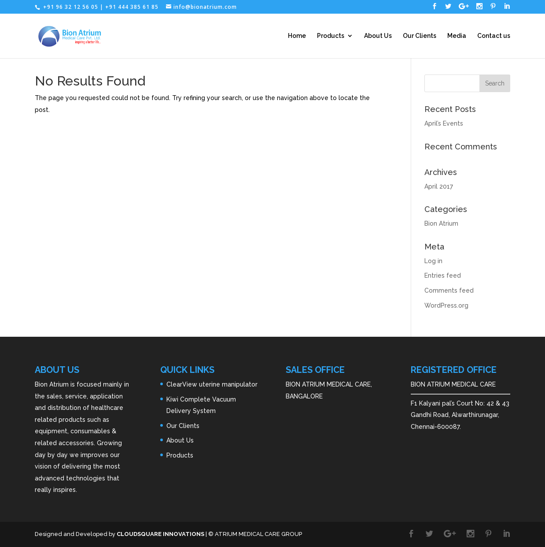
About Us (378, 36)
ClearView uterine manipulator (212, 384)
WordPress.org (446, 305)
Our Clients (419, 36)
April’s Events (443, 123)
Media (456, 36)
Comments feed (449, 290)
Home (297, 36)
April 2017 (438, 186)
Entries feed (442, 275)
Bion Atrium (441, 223)
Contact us (493, 36)
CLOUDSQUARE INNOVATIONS (160, 534)
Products (330, 36)
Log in (433, 260)
